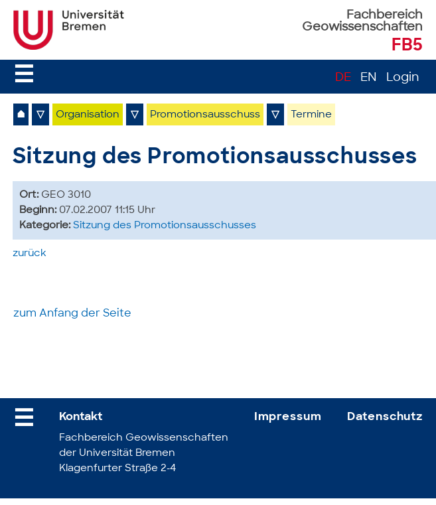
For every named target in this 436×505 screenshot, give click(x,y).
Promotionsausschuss (205, 115)
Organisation (87, 115)
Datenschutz (385, 417)
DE (343, 78)
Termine (311, 115)
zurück (29, 254)
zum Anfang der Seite (72, 314)
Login (402, 78)
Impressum (288, 417)
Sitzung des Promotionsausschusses (164, 226)
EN (368, 78)
